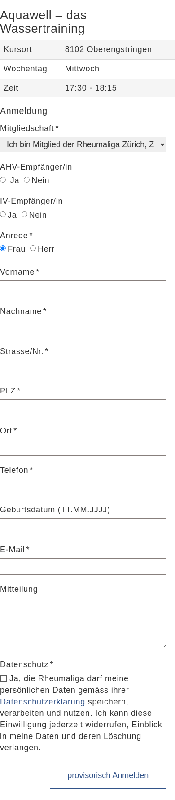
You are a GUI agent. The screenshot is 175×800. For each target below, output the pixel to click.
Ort (6, 430)
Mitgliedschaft (27, 128)
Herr (42, 249)
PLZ (8, 390)
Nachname (21, 311)
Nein (36, 180)
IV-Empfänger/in (31, 201)
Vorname (17, 271)
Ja (9, 180)
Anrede (14, 235)
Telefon (14, 470)
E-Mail (12, 549)
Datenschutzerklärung (42, 701)
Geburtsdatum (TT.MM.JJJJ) (55, 509)
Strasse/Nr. (22, 351)
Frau (13, 249)
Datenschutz (24, 664)
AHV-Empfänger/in (36, 166)
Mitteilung (19, 589)
